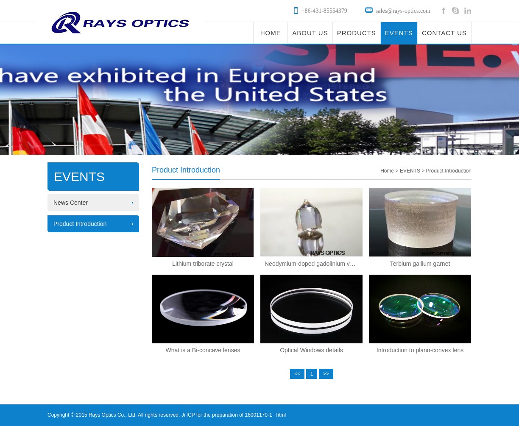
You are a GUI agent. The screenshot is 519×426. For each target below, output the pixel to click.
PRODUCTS (356, 32)
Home (387, 171)
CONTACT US (444, 32)
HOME (270, 32)
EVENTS (399, 32)
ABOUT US (310, 32)
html (281, 415)
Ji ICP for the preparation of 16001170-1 (226, 415)
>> (326, 374)
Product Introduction (79, 223)
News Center (70, 202)
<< (297, 374)
